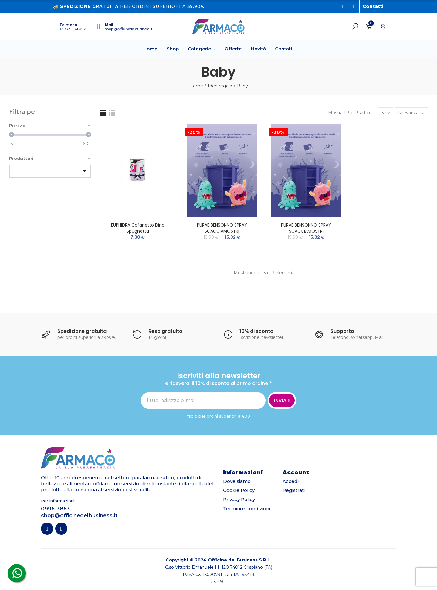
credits (218, 582)
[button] (373, 6)
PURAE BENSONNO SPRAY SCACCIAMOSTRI (222, 228)
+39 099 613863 (73, 28)
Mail (109, 24)
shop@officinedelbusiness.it (129, 28)
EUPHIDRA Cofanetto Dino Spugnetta (137, 228)
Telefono (68, 24)
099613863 (55, 509)
